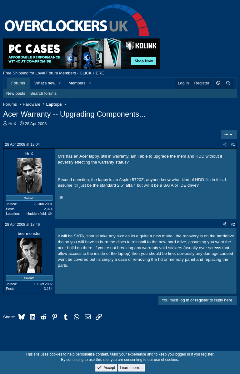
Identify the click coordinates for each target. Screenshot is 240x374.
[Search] (228, 83)
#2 (233, 224)
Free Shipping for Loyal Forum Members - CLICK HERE (53, 73)
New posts (15, 93)
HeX (12, 123)
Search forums (43, 93)
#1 (233, 144)
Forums (18, 83)
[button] (60, 83)
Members (76, 83)
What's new (44, 83)
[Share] (225, 144)
